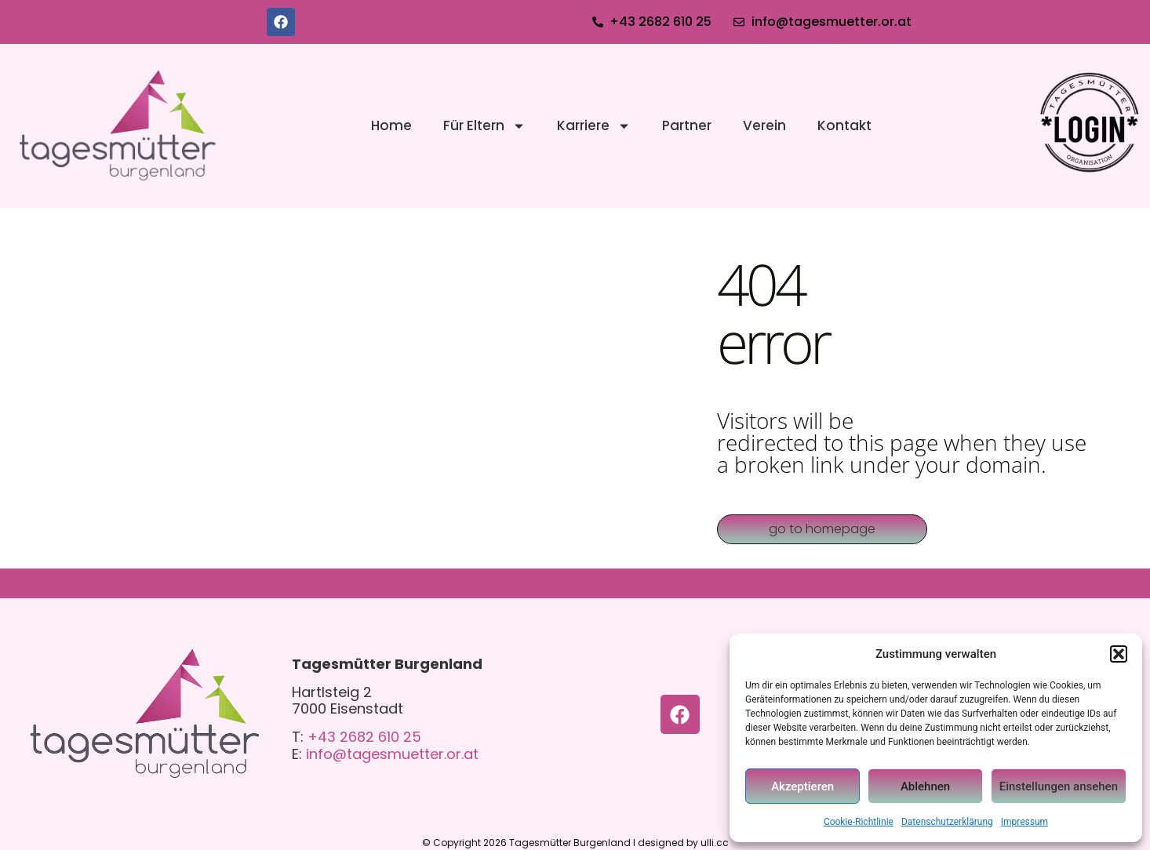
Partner (686, 125)
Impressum (1024, 821)
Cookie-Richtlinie (858, 821)
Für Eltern (484, 125)
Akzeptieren (802, 786)
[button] (1118, 654)
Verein (764, 125)
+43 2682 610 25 (364, 736)
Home (391, 125)
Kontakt (844, 125)
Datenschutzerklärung (947, 821)
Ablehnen (925, 786)
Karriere (594, 125)
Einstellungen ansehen (1058, 786)
